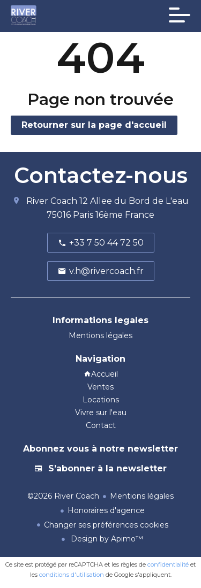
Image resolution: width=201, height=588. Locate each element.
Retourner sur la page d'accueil (94, 125)
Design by (106, 539)
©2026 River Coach (63, 496)
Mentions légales (142, 496)
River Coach (51, 201)
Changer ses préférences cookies (106, 525)
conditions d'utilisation (71, 574)
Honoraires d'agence (106, 510)
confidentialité (168, 564)
